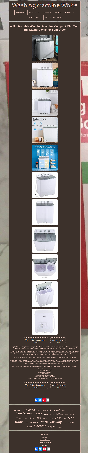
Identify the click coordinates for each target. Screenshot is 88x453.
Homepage (44, 434)
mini (65, 423)
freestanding (24, 413)
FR (46, 445)
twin (39, 410)
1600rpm (59, 414)
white (19, 422)
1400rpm (30, 409)
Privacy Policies (45, 440)
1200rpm (19, 418)
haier (66, 414)
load (64, 418)
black (26, 418)
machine (40, 426)
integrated (54, 410)
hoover (34, 422)
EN (43, 445)
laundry (60, 427)
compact (68, 410)
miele (46, 414)
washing (56, 422)
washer (71, 422)
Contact (44, 437)
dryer (32, 418)
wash (63, 410)
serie (51, 418)
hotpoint (52, 426)
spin (71, 417)
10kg (58, 417)
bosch (39, 413)
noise (52, 414)
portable (45, 410)
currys (45, 418)
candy (72, 414)
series (26, 423)
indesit (29, 427)
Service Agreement (45, 442)
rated (44, 422)
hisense (74, 410)
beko (38, 417)
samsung (18, 410)
